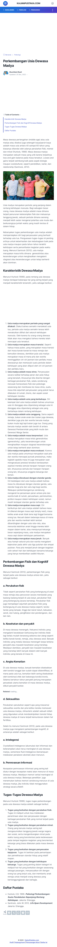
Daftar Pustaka (10, 130)
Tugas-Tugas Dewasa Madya (16, 127)
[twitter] (14, 913)
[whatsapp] (18, 913)
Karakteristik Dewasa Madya (16, 119)
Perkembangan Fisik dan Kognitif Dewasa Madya (23, 123)
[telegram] (23, 913)
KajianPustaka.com (28, 3)
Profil (12, 942)
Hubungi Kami (20, 942)
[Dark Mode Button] (52, 3)
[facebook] (9, 913)
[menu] (5, 3)
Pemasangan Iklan (33, 942)
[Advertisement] (28, 33)
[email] (28, 913)
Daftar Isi (44, 942)
